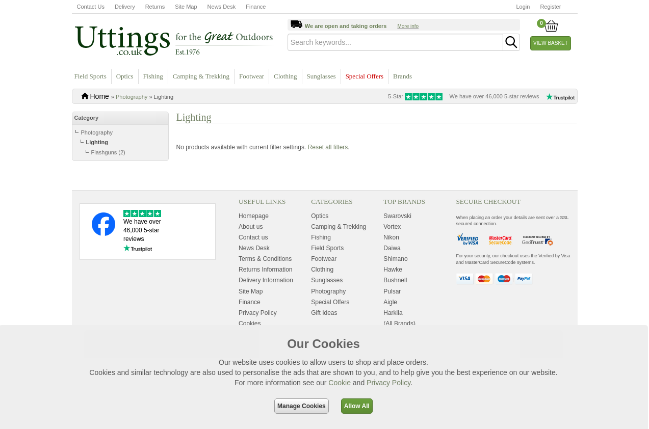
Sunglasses (321, 76)
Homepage (254, 279)
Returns (155, 7)
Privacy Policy (388, 383)
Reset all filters (328, 175)
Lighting (97, 142)
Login (523, 7)
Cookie (339, 383)
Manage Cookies (301, 406)
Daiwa (391, 311)
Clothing (285, 76)
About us (251, 290)
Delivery (125, 7)
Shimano (395, 322)
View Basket (550, 43)
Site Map (186, 7)
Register (550, 7)
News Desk (221, 7)
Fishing (153, 76)
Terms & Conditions (265, 322)
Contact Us (91, 7)
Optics (125, 76)
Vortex (392, 290)
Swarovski (397, 279)
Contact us (253, 301)
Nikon (391, 301)
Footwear (251, 76)
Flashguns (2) (108, 152)
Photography (131, 97)
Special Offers (364, 76)
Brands (402, 76)
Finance (256, 7)
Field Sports (90, 76)
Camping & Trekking (201, 76)
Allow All (357, 406)
